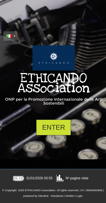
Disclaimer (57, 195)
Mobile (70, 195)
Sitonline (43, 195)
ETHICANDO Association (54, 83)
